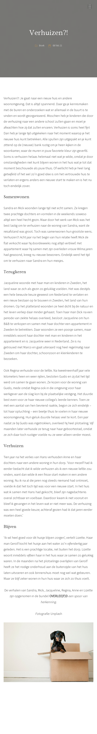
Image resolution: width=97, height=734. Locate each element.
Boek (41, 45)
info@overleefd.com (50, 709)
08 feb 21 (57, 45)
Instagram (50, 727)
